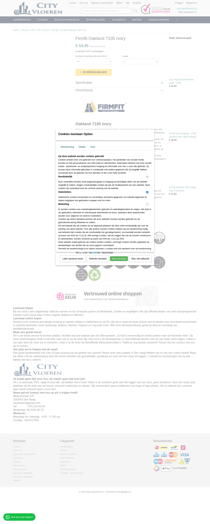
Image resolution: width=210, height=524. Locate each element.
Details (82, 147)
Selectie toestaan (98, 258)
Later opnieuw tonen (73, 258)
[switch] (147, 177)
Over (92, 147)
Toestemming (67, 147)
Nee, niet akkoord (140, 258)
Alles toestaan (119, 258)
